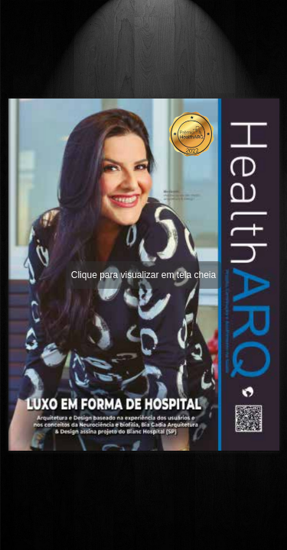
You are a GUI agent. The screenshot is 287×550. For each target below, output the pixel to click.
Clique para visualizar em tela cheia (143, 275)
